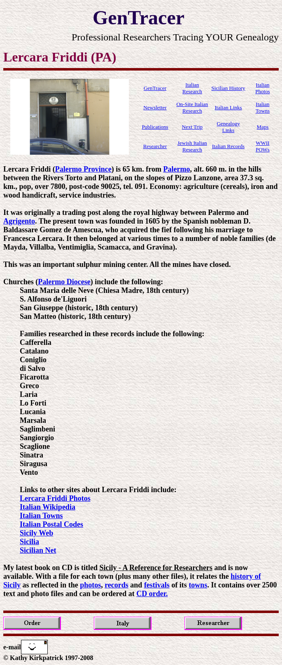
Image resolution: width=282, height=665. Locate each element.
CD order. (152, 594)
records (116, 585)
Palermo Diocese (64, 282)
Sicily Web (36, 533)
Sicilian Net (38, 550)
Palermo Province (83, 169)
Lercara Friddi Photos (55, 498)
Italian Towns (41, 516)
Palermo (176, 169)
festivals (157, 585)
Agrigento (19, 221)
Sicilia (29, 542)
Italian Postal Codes (51, 524)
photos (90, 585)
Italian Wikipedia (47, 507)
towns (198, 585)
